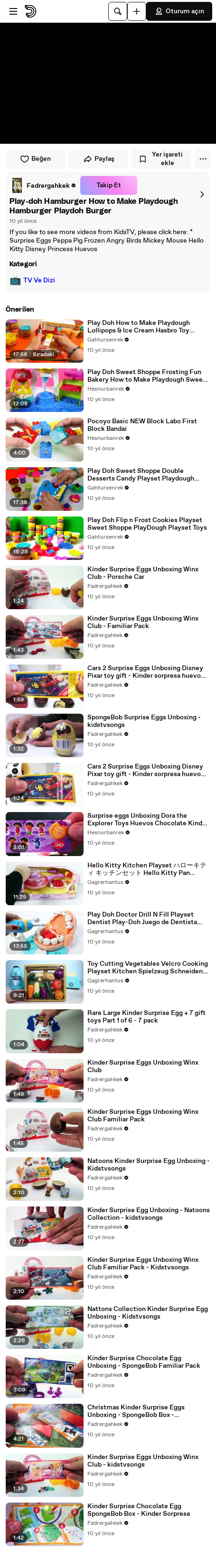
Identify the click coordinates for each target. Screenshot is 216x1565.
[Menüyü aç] (13, 11)
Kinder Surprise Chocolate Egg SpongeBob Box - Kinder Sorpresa (138, 1510)
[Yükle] (136, 11)
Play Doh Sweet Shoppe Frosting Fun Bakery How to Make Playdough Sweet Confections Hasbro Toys (146, 376)
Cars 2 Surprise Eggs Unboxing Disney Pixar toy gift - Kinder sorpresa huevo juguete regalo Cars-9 (145, 770)
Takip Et (108, 185)
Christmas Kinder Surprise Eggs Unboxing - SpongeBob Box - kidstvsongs (136, 1411)
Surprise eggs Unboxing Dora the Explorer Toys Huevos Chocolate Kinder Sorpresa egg (147, 819)
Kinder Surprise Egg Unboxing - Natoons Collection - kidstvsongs (148, 1214)
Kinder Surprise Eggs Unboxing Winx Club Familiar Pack (142, 1115)
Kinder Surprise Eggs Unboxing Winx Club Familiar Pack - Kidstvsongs (142, 1263)
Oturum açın (179, 11)
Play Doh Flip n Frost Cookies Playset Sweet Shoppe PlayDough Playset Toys (147, 524)
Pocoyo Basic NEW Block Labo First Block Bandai (142, 425)
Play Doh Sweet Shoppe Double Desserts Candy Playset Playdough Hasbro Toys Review (140, 474)
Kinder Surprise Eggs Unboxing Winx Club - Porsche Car (142, 573)
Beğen (35, 159)
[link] (42, 185)
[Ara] (117, 11)
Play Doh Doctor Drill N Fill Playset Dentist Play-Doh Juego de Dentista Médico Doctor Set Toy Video (142, 918)
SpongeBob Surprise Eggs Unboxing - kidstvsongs (144, 721)
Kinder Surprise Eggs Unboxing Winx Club (142, 1066)
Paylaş (98, 159)
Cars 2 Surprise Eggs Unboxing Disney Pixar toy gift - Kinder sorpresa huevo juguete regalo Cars (145, 672)
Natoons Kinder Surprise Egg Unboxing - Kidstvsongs (148, 1164)
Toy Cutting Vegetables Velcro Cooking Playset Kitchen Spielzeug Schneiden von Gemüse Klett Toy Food (147, 967)
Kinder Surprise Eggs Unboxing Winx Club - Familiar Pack (142, 622)
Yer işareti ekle (160, 158)
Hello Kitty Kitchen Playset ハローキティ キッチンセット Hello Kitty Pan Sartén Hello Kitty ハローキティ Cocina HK (147, 869)
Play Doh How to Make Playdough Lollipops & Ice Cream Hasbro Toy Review (138, 326)
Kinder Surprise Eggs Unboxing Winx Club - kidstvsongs (142, 1461)
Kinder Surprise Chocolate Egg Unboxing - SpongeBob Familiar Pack (143, 1362)
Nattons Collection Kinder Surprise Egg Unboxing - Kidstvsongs (147, 1312)
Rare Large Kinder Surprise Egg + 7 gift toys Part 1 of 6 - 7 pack (146, 1016)
